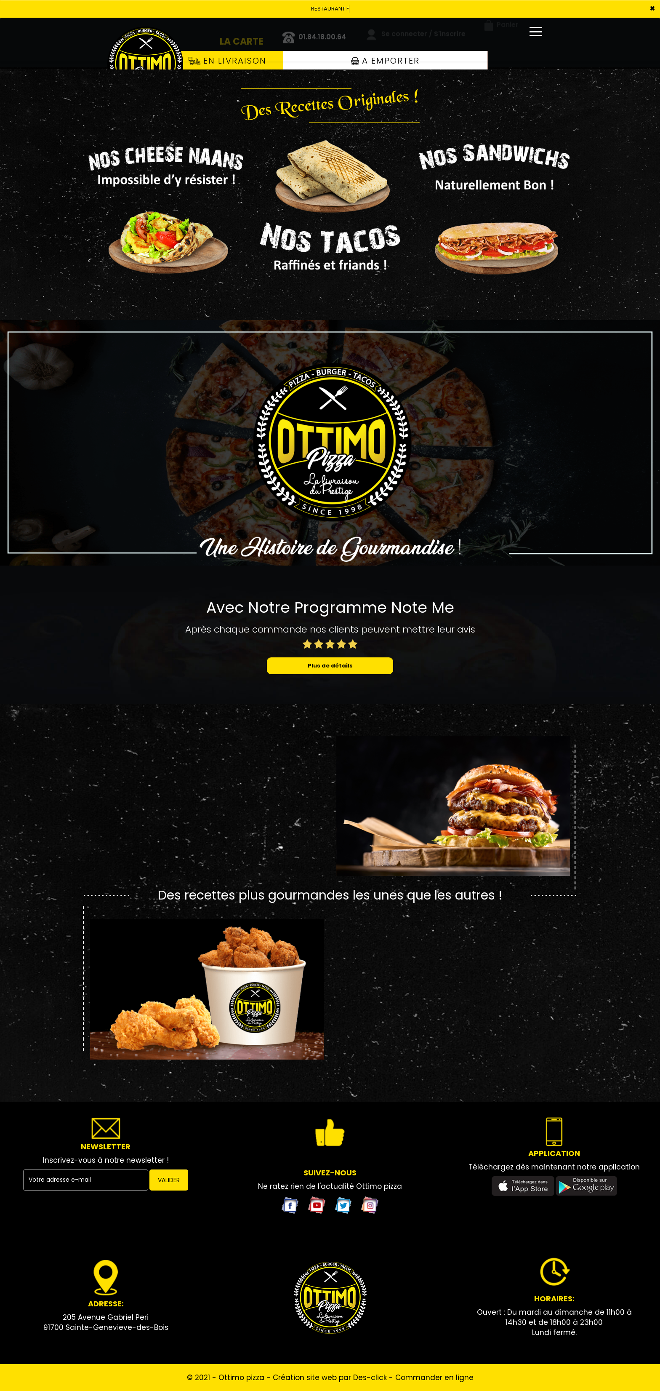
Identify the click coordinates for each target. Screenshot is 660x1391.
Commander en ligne (434, 1377)
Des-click (370, 1377)
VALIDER (169, 1180)
